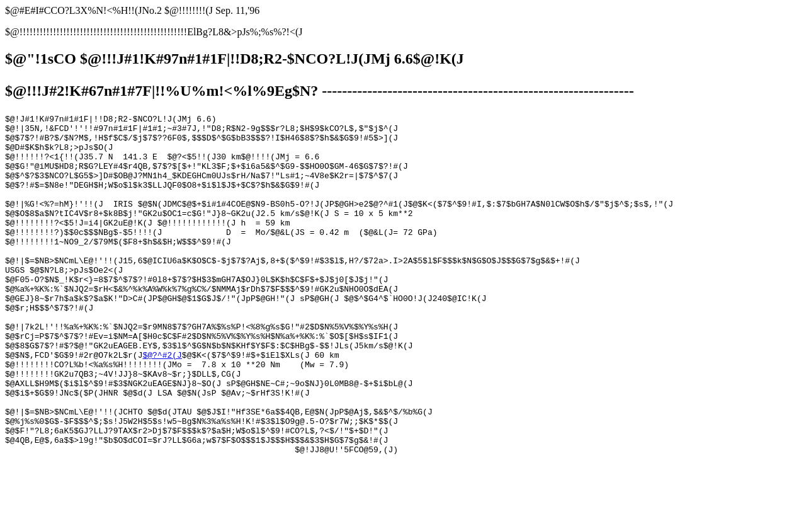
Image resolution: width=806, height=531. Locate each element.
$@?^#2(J (161, 403)
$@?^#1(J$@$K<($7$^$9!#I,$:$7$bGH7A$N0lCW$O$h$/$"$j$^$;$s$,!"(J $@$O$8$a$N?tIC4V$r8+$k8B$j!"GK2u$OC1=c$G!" (339, 370)
